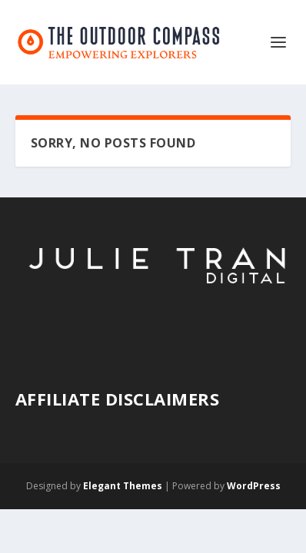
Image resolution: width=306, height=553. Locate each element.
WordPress (254, 485)
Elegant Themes (122, 485)
